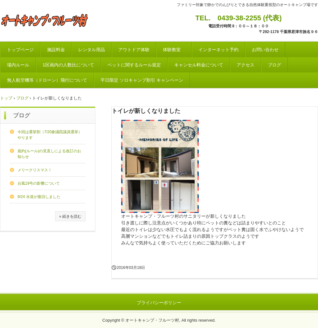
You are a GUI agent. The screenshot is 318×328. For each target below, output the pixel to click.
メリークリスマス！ (34, 170)
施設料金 (56, 49)
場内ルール (18, 64)
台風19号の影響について (38, 183)
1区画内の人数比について (68, 64)
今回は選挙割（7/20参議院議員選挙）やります (49, 135)
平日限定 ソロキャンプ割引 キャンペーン (141, 80)
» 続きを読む (70, 216)
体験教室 (174, 49)
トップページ (20, 49)
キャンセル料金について (198, 64)
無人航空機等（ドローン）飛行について (47, 80)
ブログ (274, 64)
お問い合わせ (265, 49)
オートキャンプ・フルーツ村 (46, 20)
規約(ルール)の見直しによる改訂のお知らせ (49, 154)
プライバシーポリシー (159, 302)
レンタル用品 (91, 49)
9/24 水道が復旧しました (38, 197)
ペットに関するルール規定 (134, 64)
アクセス (245, 64)
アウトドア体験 (133, 49)
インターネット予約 (218, 49)
